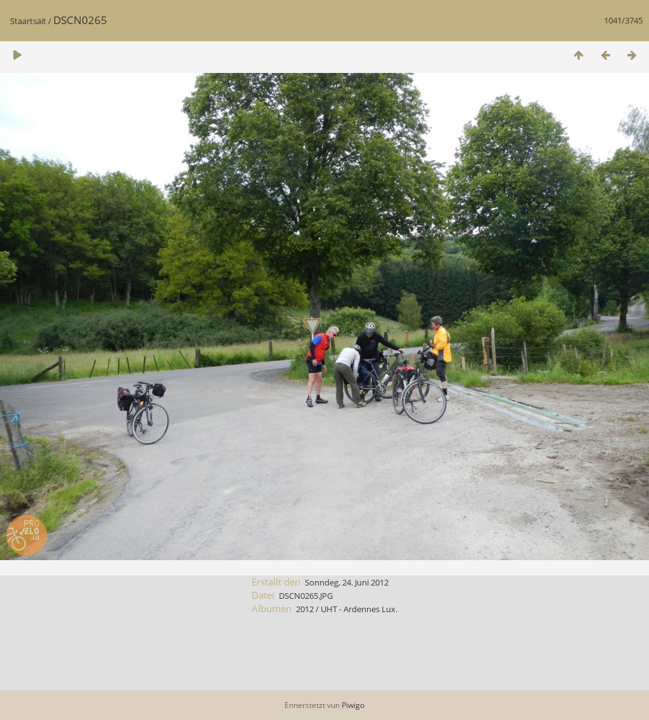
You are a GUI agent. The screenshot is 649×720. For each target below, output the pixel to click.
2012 (305, 609)
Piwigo (353, 705)
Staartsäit (28, 21)
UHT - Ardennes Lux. (359, 609)
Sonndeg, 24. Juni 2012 (347, 582)
